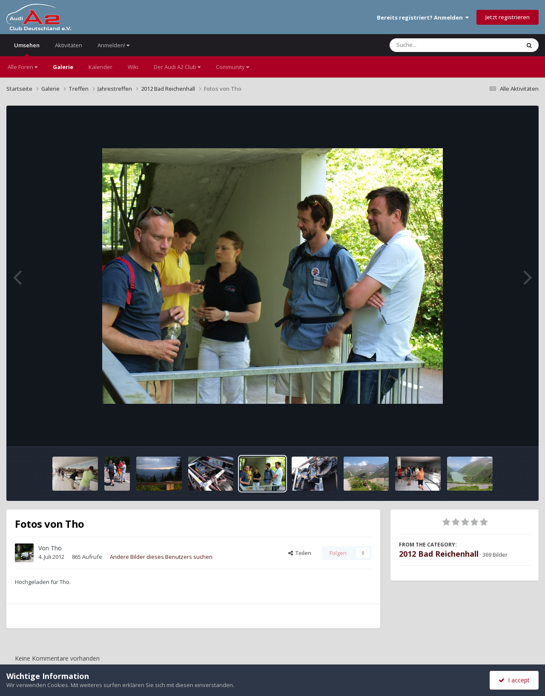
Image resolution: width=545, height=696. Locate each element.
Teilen (299, 553)
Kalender (100, 67)
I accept (514, 680)
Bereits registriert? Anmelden (423, 17)
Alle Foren (22, 67)
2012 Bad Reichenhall (439, 554)
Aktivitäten (68, 45)
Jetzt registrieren (507, 17)
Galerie (63, 67)
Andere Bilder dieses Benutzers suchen (161, 557)
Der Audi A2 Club (177, 67)
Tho (56, 548)
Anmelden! (113, 45)
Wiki (133, 67)
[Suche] (437, 45)
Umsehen (27, 48)
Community (232, 67)
